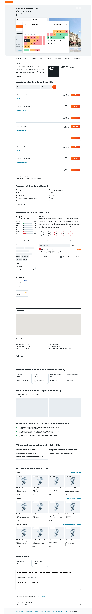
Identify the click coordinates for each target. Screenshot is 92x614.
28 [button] (40, 43)
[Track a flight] (2, 23)
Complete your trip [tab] (22, 583)
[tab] (26, 246)
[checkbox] (22, 287)
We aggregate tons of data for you (49, 608)
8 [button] (54, 34)
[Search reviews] (55, 251)
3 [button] (28, 34)
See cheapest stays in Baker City (74, 504)
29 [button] (43, 43)
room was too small (20, 253)
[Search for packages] (2, 14)
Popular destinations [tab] (32, 583)
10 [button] (28, 37)
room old (25, 265)
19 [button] (34, 40)
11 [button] (31, 37)
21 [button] (40, 40)
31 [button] (28, 46)
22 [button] (43, 40)
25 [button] (31, 43)
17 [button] (28, 40)
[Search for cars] (2, 11)
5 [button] (34, 34)
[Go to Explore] (2, 20)
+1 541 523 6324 (19, 13)
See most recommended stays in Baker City (72, 530)
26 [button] (34, 43)
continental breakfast (29, 253)
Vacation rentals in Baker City (64, 590)
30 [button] (25, 46)
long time (29, 259)
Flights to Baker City (22, 590)
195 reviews (25, 15)
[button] (2, 2)
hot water (18, 256)
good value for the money (21, 259)
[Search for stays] (2, 8)
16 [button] (25, 40)
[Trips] (2, 29)
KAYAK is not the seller (49, 606)
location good (19, 265)
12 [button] (34, 37)
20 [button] (37, 40)
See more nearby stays (76, 478)
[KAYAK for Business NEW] (2, 25)
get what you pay (24, 262)
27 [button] (37, 43)
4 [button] (31, 34)
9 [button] (25, 37)
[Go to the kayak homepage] (9, 2)
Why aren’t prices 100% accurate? (49, 610)
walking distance (25, 256)
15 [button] (43, 37)
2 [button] (25, 34)
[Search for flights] (2, 6)
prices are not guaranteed (41, 602)
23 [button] (25, 43)
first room (18, 262)
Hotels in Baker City (42, 590)
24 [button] (28, 43)
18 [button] (31, 40)
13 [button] (37, 37)
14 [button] (40, 37)
